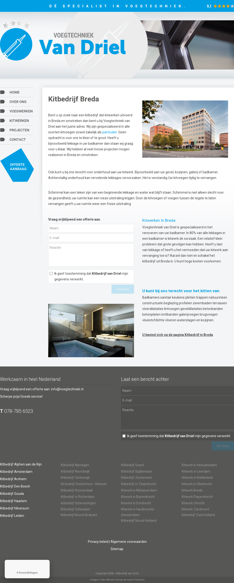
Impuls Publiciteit (135, 580)
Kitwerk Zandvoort (195, 509)
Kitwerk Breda (192, 490)
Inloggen (94, 580)
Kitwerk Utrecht (193, 503)
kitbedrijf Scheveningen (78, 503)
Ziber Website (107, 580)
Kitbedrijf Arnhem (13, 479)
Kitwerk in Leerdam (196, 471)
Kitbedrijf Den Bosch (15, 486)
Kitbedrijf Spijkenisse (136, 471)
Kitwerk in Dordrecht (136, 503)
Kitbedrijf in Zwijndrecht (138, 484)
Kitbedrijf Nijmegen (75, 465)
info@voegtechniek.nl (67, 389)
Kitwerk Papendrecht (197, 497)
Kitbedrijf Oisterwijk (75, 477)
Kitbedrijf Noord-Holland (138, 520)
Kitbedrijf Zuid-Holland (198, 515)
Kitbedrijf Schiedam (75, 509)
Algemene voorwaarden (129, 542)
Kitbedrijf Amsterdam (16, 472)
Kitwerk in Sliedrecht (197, 484)
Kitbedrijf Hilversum (14, 508)
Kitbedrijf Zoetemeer (136, 477)
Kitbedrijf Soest (132, 465)
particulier (109, 132)
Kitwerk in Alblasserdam (139, 490)
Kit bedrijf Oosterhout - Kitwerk (83, 484)
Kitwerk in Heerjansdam (199, 465)
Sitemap (117, 549)
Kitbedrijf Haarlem (13, 501)
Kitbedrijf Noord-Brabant (79, 515)
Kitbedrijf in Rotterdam (78, 497)
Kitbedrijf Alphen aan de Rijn (21, 464)
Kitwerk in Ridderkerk (197, 477)
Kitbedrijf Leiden (12, 516)
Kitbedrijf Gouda (12, 494)
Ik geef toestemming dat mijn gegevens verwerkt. (91, 276)
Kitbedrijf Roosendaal (77, 490)
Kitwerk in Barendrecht (138, 497)
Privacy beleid (98, 542)
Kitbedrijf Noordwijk (75, 471)
